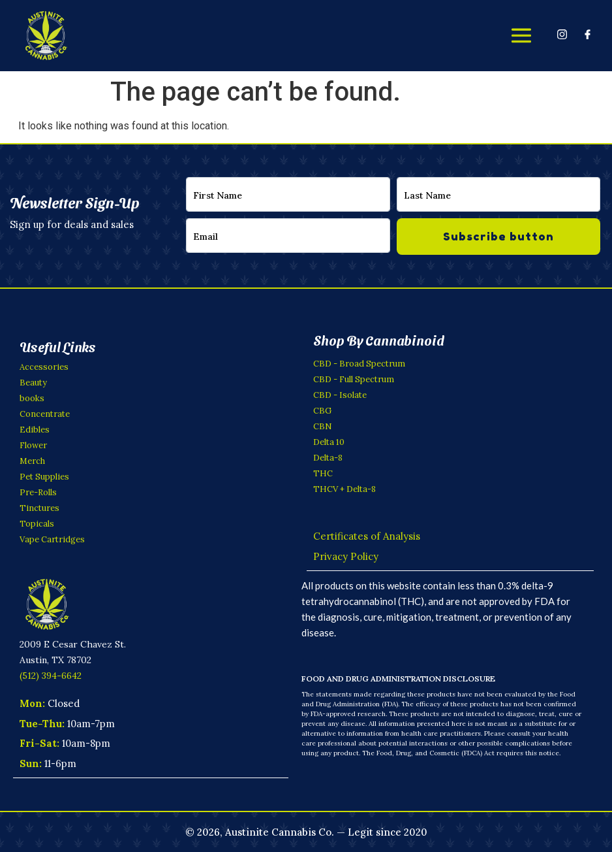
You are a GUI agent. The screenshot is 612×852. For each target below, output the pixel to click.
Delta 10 (328, 442)
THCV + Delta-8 (344, 489)
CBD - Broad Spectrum (359, 363)
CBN (322, 426)
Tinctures (39, 508)
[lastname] (499, 194)
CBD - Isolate (340, 395)
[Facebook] (587, 33)
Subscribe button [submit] (498, 236)
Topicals (37, 523)
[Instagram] (562, 33)
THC (323, 473)
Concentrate (45, 413)
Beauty (33, 382)
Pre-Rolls (38, 492)
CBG (322, 410)
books (32, 398)
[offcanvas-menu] (521, 35)
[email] (288, 235)
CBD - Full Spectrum (353, 379)
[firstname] (288, 194)
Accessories (44, 366)
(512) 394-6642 (51, 675)
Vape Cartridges (52, 539)
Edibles (35, 429)
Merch (32, 461)
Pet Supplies (44, 476)
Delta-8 (328, 457)
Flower (33, 445)
